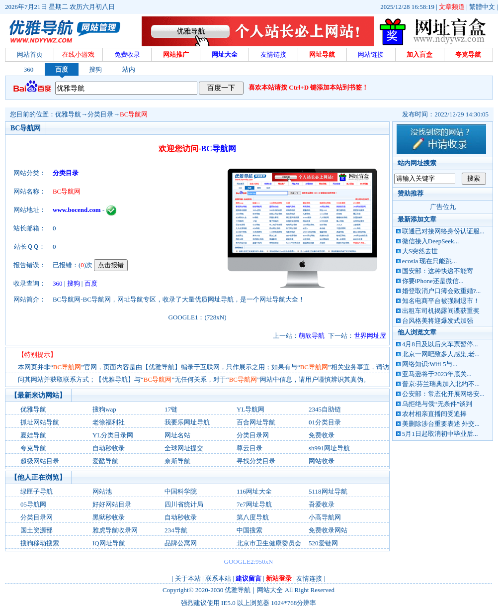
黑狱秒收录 (108, 517)
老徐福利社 (108, 422)
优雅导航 (68, 114)
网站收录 (321, 461)
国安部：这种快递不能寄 (437, 271)
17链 (171, 409)
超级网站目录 (39, 461)
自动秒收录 (108, 448)
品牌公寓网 (181, 543)
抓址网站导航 (39, 422)
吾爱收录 (321, 504)
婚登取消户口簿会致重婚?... (441, 291)
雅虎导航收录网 (115, 530)
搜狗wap (104, 409)
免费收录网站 (328, 530)
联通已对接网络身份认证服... (443, 231)
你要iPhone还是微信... (433, 281)
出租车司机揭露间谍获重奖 (441, 310)
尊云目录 (249, 448)
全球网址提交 (184, 448)
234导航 (176, 530)
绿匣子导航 (36, 491)
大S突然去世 (420, 251)
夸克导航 (33, 448)
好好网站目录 (111, 504)
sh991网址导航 (329, 448)
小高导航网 (325, 517)
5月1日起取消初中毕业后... (440, 433)
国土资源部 (36, 530)
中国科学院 (181, 491)
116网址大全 (254, 491)
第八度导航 (253, 517)
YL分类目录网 (112, 435)
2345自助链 (325, 409)
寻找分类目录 (256, 461)
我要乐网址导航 (187, 422)
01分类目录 (325, 422)
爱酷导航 (105, 461)
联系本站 (218, 578)
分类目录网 (253, 435)
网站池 (102, 491)
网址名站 (177, 435)
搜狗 (95, 69)
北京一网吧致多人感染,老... (441, 354)
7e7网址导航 (254, 504)
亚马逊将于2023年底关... (437, 374)
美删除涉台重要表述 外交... (441, 423)
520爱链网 (323, 543)
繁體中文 (482, 6)
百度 (61, 69)
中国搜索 (249, 530)
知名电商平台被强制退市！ (441, 301)
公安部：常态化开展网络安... (443, 394)
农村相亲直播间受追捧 (434, 413)
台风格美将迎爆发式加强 (437, 320)
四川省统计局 (184, 504)
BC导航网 (134, 114)
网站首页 (30, 54)
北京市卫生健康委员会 (269, 543)
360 (29, 69)
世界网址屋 (370, 335)
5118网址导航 (328, 491)
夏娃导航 (33, 435)
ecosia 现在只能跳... (429, 261)
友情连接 (309, 578)
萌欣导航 (312, 335)
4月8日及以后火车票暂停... (440, 344)
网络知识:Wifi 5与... (429, 364)
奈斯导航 (177, 461)
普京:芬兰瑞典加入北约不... (441, 384)
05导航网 (33, 504)
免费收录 (321, 435)
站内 (128, 69)
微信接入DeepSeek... (430, 241)
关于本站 (188, 578)
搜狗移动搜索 (39, 543)
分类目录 (100, 114)
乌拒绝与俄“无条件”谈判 (437, 404)
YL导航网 (250, 409)
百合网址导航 (256, 422)
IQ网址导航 (108, 543)
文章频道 (452, 6)
